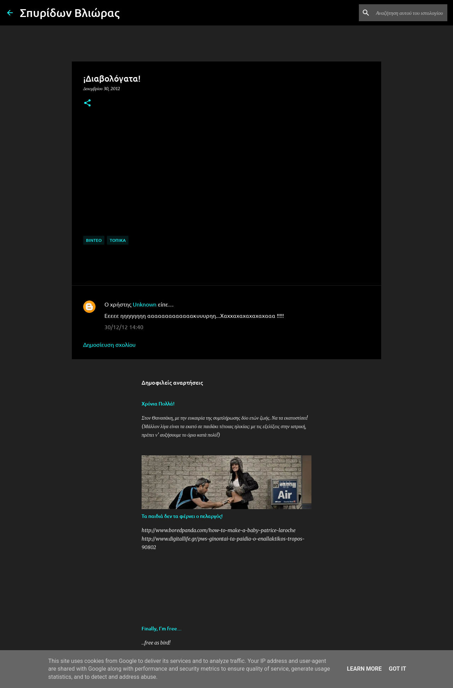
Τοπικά (118, 240)
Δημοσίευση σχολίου (109, 344)
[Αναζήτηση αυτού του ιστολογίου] (410, 12)
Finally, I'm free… (162, 628)
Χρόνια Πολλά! (158, 403)
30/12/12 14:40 (123, 326)
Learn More (364, 668)
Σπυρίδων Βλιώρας (70, 12)
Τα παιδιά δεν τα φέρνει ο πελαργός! (182, 516)
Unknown (144, 304)
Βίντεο (94, 240)
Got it (397, 668)
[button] (87, 103)
